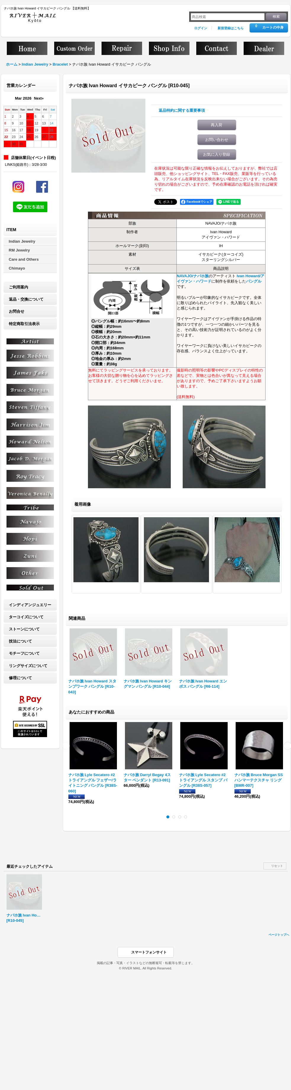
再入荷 (216, 125)
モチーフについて (24, 653)
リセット (277, 865)
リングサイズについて (28, 666)
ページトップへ (279, 934)
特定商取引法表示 (24, 324)
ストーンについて (24, 629)
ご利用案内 (18, 287)
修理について (20, 678)
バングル (253, 281)
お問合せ (16, 311)
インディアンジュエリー (30, 605)
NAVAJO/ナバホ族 (193, 276)
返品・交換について (26, 299)
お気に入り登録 (216, 154)
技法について (20, 641)
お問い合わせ (216, 139)
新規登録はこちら (231, 28)
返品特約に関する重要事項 (182, 110)
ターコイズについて (26, 617)
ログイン (200, 28)
